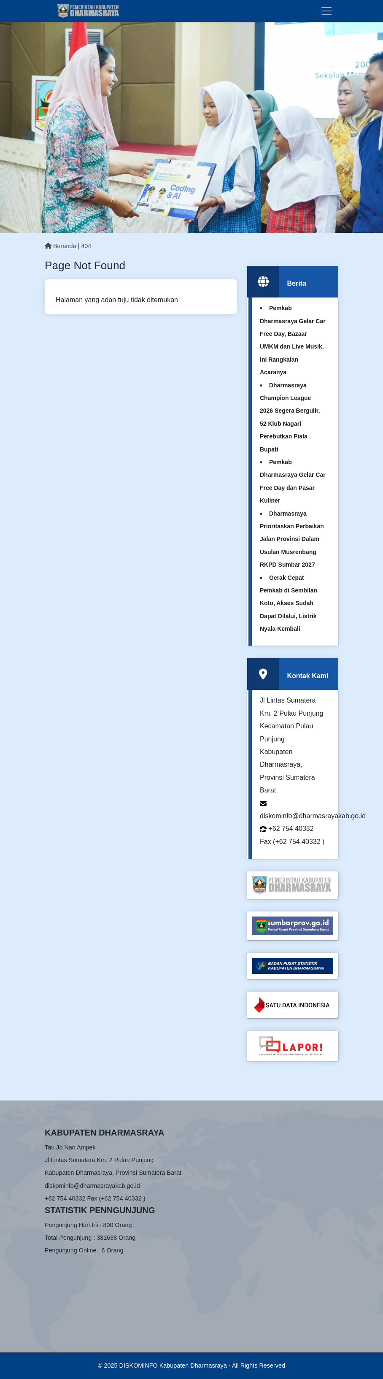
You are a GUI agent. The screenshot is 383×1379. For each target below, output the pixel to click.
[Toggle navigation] (326, 11)
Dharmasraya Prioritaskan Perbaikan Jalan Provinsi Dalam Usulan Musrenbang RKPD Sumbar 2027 (292, 539)
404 (86, 246)
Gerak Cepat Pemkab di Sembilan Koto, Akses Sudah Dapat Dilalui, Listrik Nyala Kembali (288, 603)
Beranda (60, 246)
